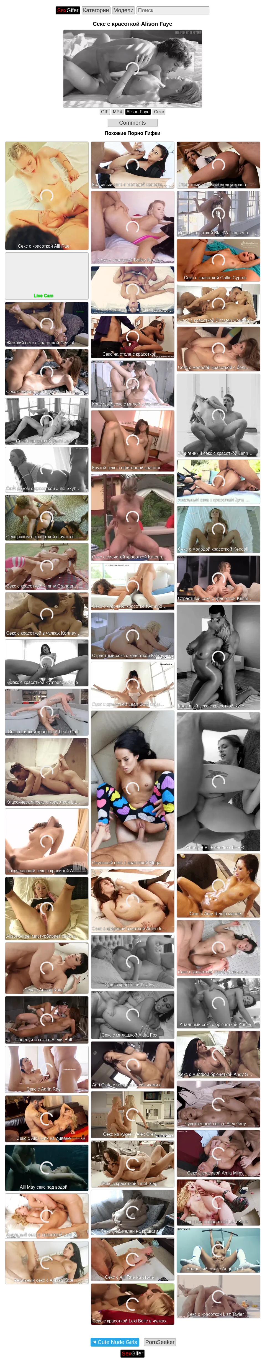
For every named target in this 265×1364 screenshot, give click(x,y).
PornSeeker (160, 1342)
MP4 (117, 111)
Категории (96, 10)
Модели (124, 10)
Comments (132, 123)
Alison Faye (138, 111)
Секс (159, 111)
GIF (105, 111)
